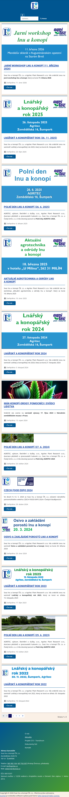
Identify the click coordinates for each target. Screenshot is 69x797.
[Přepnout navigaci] (22, 15)
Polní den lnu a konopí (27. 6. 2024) (27, 447)
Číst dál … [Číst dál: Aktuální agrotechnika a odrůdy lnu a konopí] (10, 303)
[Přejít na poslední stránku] (23, 716)
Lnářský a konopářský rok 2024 (25, 353)
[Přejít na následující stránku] (19, 716)
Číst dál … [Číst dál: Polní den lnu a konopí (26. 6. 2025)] (10, 228)
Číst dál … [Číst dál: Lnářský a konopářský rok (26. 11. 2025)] (10, 157)
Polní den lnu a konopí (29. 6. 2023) (27, 635)
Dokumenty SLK (31, 744)
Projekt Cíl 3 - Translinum (34, 740)
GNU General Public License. (49, 796)
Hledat (43, 19)
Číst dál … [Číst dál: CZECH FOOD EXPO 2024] (10, 509)
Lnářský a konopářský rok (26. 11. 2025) (30, 137)
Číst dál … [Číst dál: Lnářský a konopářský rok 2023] (10, 607)
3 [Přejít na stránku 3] (16, 716)
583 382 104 (12, 763)
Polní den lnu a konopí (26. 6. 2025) (27, 206)
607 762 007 (22, 763)
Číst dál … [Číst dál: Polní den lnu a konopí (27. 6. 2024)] (10, 468)
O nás (27, 733)
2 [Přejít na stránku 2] (13, 716)
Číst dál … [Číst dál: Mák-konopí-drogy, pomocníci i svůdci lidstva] (10, 425)
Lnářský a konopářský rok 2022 (25, 684)
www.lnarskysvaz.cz (12, 769)
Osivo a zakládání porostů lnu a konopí (31, 536)
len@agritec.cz (12, 766)
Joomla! (3, 796)
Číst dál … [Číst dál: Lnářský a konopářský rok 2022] (10, 706)
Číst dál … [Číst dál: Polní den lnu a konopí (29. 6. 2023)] (10, 657)
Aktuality (28, 737)
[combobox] (29, 18)
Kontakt (28, 747)
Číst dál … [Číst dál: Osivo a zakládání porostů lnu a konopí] (10, 558)
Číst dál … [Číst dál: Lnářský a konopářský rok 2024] (10, 372)
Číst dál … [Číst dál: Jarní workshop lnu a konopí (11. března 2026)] (10, 87)
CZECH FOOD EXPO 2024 (18, 490)
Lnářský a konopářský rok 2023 (25, 586)
